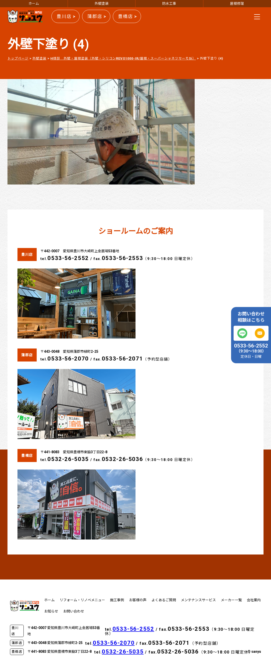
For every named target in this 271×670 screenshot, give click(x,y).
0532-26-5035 (68, 459)
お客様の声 (137, 600)
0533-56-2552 (68, 258)
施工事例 (117, 600)
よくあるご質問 (163, 600)
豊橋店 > (127, 16)
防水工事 (169, 4)
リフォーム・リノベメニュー (82, 600)
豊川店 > (66, 16)
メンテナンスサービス (198, 600)
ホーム (33, 4)
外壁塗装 (102, 4)
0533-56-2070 (68, 359)
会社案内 (254, 600)
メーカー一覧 (231, 600)
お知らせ (51, 611)
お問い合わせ (73, 611)
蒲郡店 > (96, 16)
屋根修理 (237, 4)
